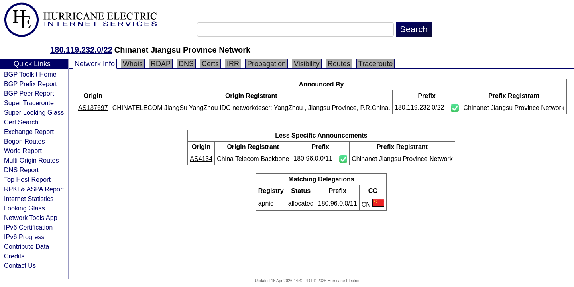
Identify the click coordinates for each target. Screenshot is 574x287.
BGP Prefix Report (30, 83)
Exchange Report (29, 131)
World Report (23, 150)
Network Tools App (30, 217)
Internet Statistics (28, 198)
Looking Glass (24, 208)
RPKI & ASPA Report (34, 189)
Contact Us (20, 265)
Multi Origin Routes (31, 160)
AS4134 (201, 158)
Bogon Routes (24, 141)
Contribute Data (26, 246)
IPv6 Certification (28, 227)
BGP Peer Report (29, 93)
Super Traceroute (29, 102)
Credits (14, 255)
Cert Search (21, 122)
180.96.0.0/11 (312, 158)
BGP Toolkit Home (30, 74)
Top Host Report (27, 179)
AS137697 (93, 107)
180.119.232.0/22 (81, 49)
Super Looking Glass (34, 112)
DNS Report (21, 169)
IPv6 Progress (24, 236)
